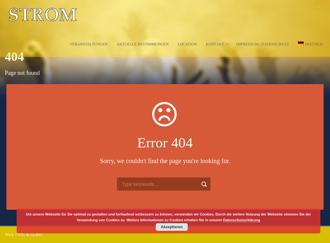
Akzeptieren (172, 227)
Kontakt (215, 44)
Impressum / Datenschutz (262, 44)
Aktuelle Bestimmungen (143, 44)
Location (187, 44)
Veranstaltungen (89, 44)
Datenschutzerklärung (241, 220)
